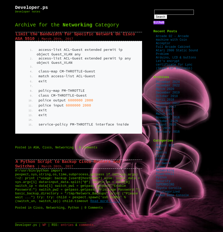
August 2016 (166, 125)
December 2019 (168, 93)
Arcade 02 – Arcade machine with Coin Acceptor (172, 40)
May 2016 (163, 128)
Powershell (165, 174)
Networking (64, 147)
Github (158, 22)
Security (163, 181)
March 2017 (165, 114)
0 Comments (88, 147)
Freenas (162, 160)
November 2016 (168, 117)
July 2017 (164, 110)
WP (44, 225)
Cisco (47, 147)
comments (86, 225)
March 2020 (165, 89)
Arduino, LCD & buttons (176, 57)
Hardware (163, 163)
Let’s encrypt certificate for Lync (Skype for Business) (174, 64)
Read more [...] (105, 201)
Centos (161, 152)
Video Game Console (172, 195)
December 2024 (168, 82)
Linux (160, 167)
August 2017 (166, 107)
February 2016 (168, 132)
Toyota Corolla (169, 188)
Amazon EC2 (165, 145)
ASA (36, 147)
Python (73, 208)
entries (67, 225)
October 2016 (167, 121)
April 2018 (165, 100)
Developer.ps (31, 7)
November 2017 (168, 103)
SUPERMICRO (165, 185)
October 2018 (167, 96)
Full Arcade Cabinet (173, 47)
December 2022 (168, 85)
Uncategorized (168, 192)
